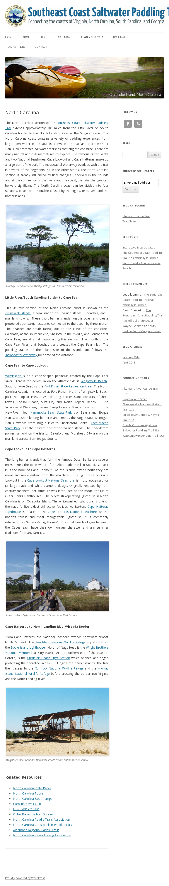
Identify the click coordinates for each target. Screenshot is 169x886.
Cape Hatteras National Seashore (72, 512)
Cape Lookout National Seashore (50, 480)
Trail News (129, 221)
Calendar (64, 37)
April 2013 (129, 362)
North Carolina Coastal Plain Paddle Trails (42, 825)
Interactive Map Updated (139, 247)
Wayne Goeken (133, 326)
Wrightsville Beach (94, 381)
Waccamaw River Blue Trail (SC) (143, 436)
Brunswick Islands (18, 313)
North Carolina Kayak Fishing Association (42, 835)
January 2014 (131, 357)
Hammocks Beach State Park (51, 412)
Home (9, 37)
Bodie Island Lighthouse (28, 647)
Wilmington (14, 376)
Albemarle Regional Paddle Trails (36, 830)
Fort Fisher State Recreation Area (67, 386)
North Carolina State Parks (32, 788)
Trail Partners (15, 47)
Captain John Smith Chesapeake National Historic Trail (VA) (142, 404)
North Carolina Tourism (29, 793)
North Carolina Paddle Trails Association (41, 819)
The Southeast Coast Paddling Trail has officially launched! (143, 300)
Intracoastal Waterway (21, 355)
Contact (41, 47)
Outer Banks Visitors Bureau (33, 814)
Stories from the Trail (136, 216)
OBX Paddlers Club (26, 809)
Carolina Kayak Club (27, 804)
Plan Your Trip (92, 37)
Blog (44, 37)
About (27, 37)
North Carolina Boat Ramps (32, 798)
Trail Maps (120, 37)
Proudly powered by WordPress (25, 878)
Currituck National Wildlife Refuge (59, 668)
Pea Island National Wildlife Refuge (60, 642)
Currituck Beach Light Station (48, 658)
